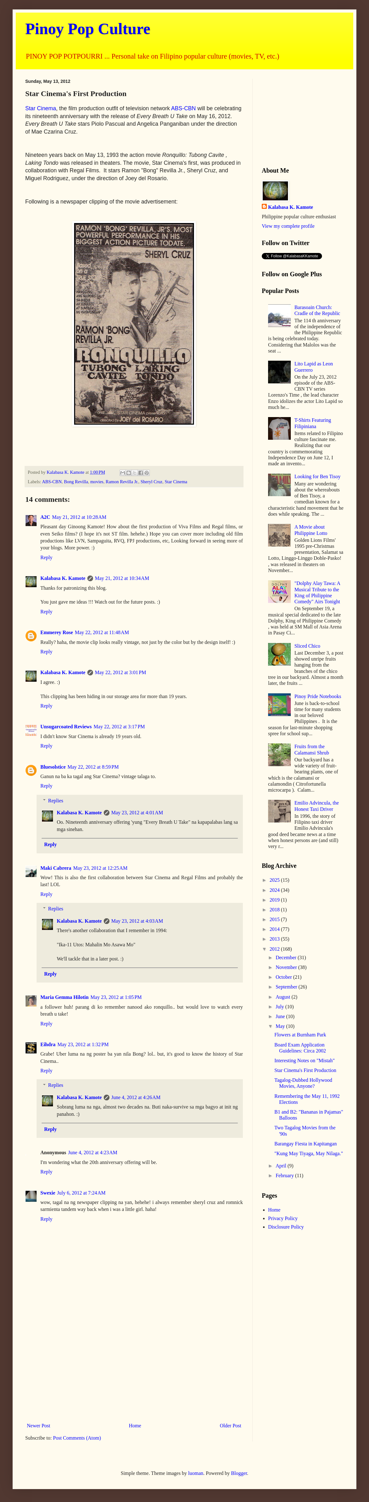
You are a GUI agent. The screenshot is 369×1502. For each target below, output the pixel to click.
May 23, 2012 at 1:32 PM (82, 1044)
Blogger (239, 1473)
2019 (275, 900)
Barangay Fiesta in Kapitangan (305, 1143)
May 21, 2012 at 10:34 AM (122, 578)
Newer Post (38, 1425)
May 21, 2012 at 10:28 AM (79, 517)
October (284, 977)
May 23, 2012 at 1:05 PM (116, 997)
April (282, 1165)
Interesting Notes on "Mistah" (304, 1060)
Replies (55, 800)
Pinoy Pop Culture (87, 28)
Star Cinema (40, 108)
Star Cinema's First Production (305, 1070)
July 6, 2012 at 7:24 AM (81, 1192)
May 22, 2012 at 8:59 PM (93, 767)
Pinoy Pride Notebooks (317, 696)
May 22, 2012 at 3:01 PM (120, 672)
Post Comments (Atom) (77, 1438)
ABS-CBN (183, 108)
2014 (275, 929)
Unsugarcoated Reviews (66, 726)
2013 (275, 939)
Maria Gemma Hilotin (64, 997)
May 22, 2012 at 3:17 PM (119, 726)
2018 (275, 909)
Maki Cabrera (55, 868)
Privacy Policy (283, 1218)
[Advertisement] (134, 1368)
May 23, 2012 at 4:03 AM (137, 921)
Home (135, 1425)
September (287, 986)
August (283, 997)
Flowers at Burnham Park (300, 1034)
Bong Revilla (76, 481)
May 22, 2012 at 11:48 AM (102, 632)
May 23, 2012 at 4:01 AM (137, 812)
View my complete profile (288, 226)
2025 (275, 880)
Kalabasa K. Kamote (62, 578)
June (281, 1016)
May (281, 1026)
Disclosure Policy (286, 1227)
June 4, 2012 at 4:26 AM (136, 1097)
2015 (275, 919)
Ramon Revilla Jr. (122, 481)
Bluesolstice (53, 767)
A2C (45, 517)
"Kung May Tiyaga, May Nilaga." (308, 1153)
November (287, 967)
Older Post (230, 1425)
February (285, 1175)
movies (96, 481)
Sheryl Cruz (151, 481)
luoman (195, 1473)
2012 (275, 949)
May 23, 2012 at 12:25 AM (100, 868)
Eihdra (48, 1044)
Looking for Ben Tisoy (317, 476)
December (287, 957)
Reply (46, 557)
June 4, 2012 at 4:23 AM (92, 1152)
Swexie (47, 1192)
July (280, 1006)
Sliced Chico (307, 646)
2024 (275, 890)
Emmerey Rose (56, 632)
